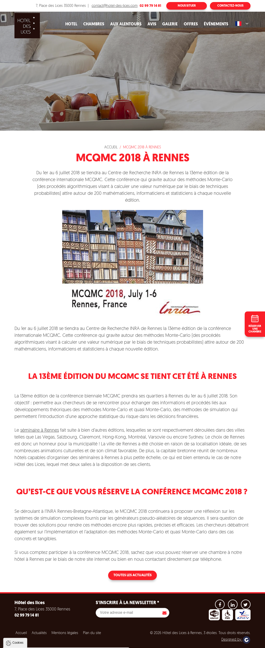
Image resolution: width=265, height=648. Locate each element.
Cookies (17, 591)
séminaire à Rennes (39, 430)
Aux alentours (125, 24)
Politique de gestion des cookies (33, 630)
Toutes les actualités (132, 575)
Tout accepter (36, 643)
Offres (191, 24)
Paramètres (97, 643)
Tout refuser (68, 643)
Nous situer (187, 5)
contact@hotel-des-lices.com (115, 6)
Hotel (71, 24)
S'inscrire (164, 613)
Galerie (170, 24)
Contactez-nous (230, 5)
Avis (151, 24)
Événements (216, 24)
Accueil (111, 147)
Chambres (93, 24)
